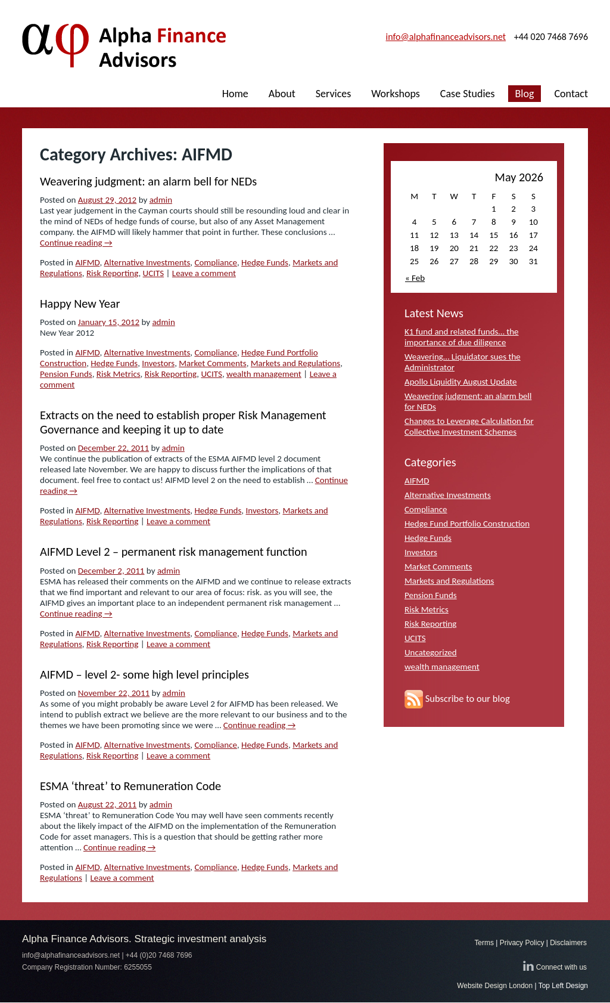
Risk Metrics (119, 374)
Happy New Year (80, 303)
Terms (484, 943)
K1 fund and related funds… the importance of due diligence (461, 337)
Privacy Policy (522, 943)
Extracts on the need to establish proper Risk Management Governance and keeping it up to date (183, 422)
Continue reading (76, 242)
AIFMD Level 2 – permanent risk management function (173, 551)
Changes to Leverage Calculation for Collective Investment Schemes (469, 426)
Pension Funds (66, 374)
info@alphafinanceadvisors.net (446, 36)
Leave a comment (204, 273)
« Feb (415, 278)
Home (235, 93)
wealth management (263, 374)
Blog (524, 93)
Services (333, 93)
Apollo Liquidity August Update (460, 381)
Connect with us (561, 967)
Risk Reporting (112, 273)
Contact (571, 93)
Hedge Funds (264, 262)
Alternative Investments (147, 262)
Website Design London (495, 986)
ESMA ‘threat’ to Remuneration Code (130, 786)
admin (161, 199)
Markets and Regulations (295, 363)
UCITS (153, 273)
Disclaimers (568, 943)
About (282, 93)
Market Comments (212, 363)
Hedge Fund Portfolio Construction (467, 523)
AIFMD (87, 262)
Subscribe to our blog (457, 698)
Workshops (395, 93)
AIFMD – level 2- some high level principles (144, 674)
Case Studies (467, 93)
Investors (158, 363)
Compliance (215, 262)
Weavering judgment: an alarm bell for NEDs (148, 181)
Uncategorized (430, 652)
